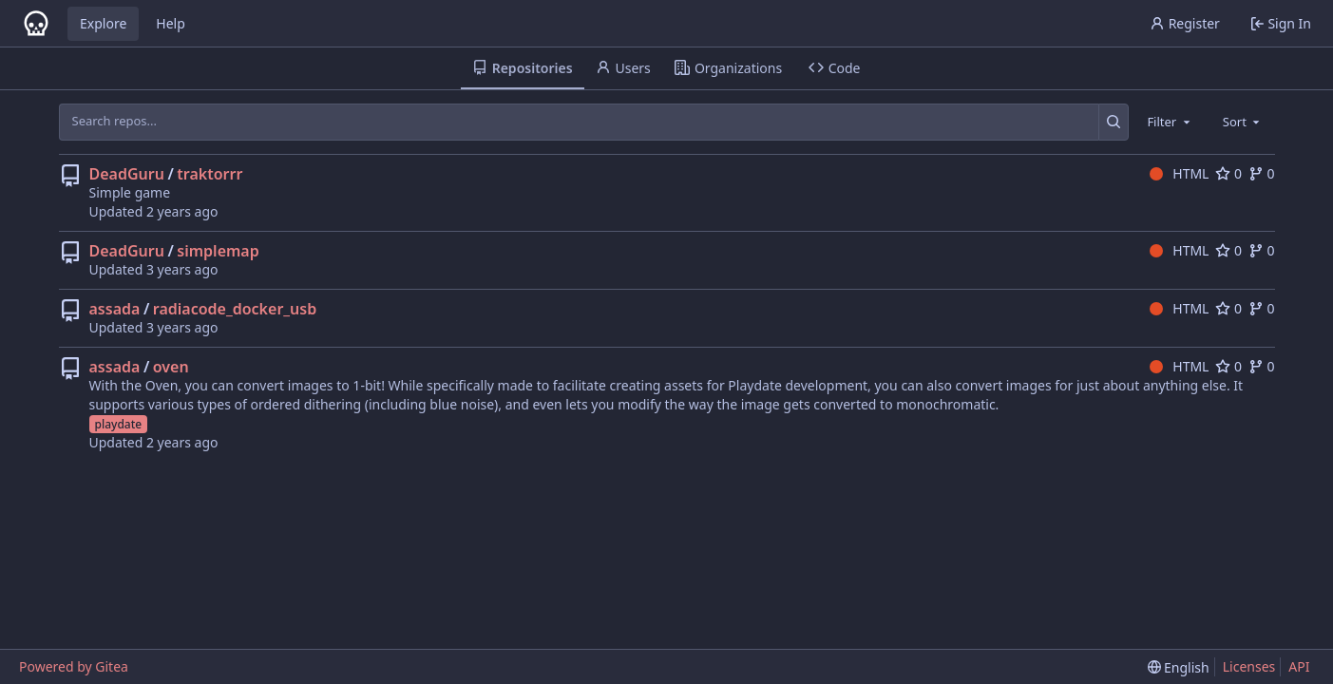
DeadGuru (126, 173)
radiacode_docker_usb (234, 308)
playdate (119, 424)
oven (171, 366)
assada (115, 308)
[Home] (36, 24)
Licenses (1249, 666)
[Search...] (1114, 122)
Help (170, 23)
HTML (1179, 173)
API (1298, 666)
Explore (103, 23)
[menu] (1178, 667)
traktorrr (209, 173)
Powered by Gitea (73, 666)
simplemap (217, 250)
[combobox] (1169, 122)
